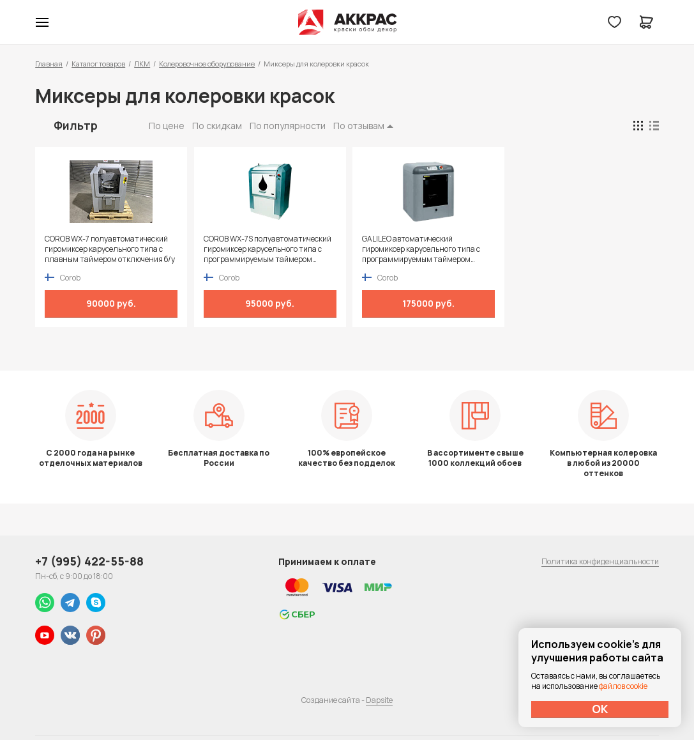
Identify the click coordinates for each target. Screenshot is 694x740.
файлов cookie (623, 686)
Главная (49, 63)
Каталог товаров (98, 63)
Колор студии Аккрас (347, 22)
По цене (167, 125)
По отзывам (358, 125)
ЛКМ (142, 63)
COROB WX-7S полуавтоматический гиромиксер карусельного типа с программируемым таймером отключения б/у (264, 249)
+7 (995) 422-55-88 (89, 561)
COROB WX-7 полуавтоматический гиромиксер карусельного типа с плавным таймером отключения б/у (108, 249)
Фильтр (76, 125)
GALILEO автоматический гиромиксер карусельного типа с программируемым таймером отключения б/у (413, 249)
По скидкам (217, 125)
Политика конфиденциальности (600, 561)
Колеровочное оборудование (207, 63)
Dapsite (379, 700)
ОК (600, 708)
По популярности (288, 125)
